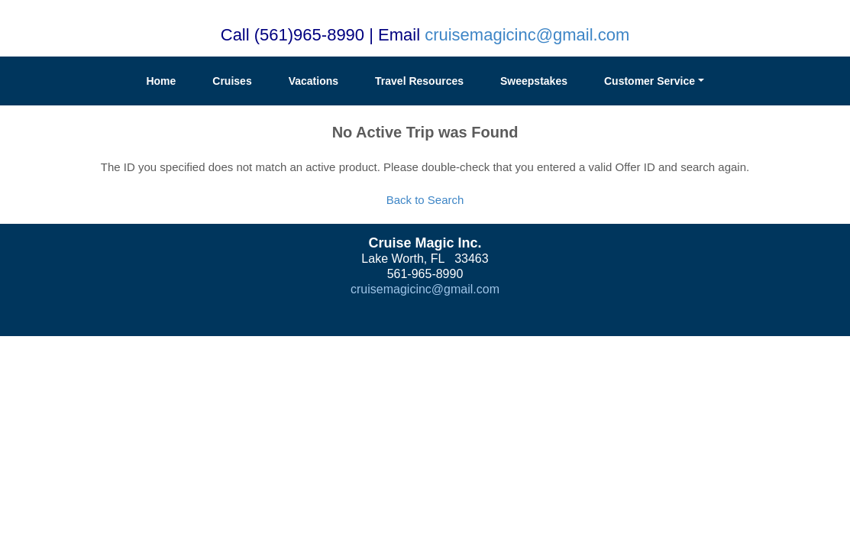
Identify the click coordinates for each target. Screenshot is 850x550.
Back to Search (425, 199)
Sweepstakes (533, 81)
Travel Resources (419, 81)
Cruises (231, 81)
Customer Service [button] (649, 81)
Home (161, 81)
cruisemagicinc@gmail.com (527, 34)
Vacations (313, 81)
